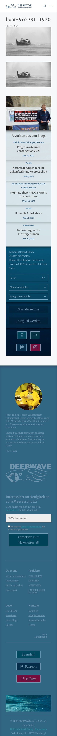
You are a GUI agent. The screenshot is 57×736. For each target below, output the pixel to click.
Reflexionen (28, 225)
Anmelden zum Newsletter (28, 539)
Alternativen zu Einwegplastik (25, 184)
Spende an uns (28, 309)
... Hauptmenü (41, 635)
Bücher (9, 625)
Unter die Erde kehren (28, 213)
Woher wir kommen (16, 576)
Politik (16, 142)
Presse (32, 625)
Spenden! (28, 654)
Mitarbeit (33, 611)
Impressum (41, 729)
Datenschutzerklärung (31, 527)
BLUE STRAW (35, 576)
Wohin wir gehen (14, 585)
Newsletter (11, 510)
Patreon (31, 666)
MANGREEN (35, 585)
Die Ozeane (11, 611)
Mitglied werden (28, 321)
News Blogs (11, 620)
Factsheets (11, 615)
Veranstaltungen (27, 142)
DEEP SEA (34, 580)
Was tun (40, 142)
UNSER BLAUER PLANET (37, 591)
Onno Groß (11, 590)
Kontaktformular (37, 620)
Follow (31, 679)
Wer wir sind (12, 580)
